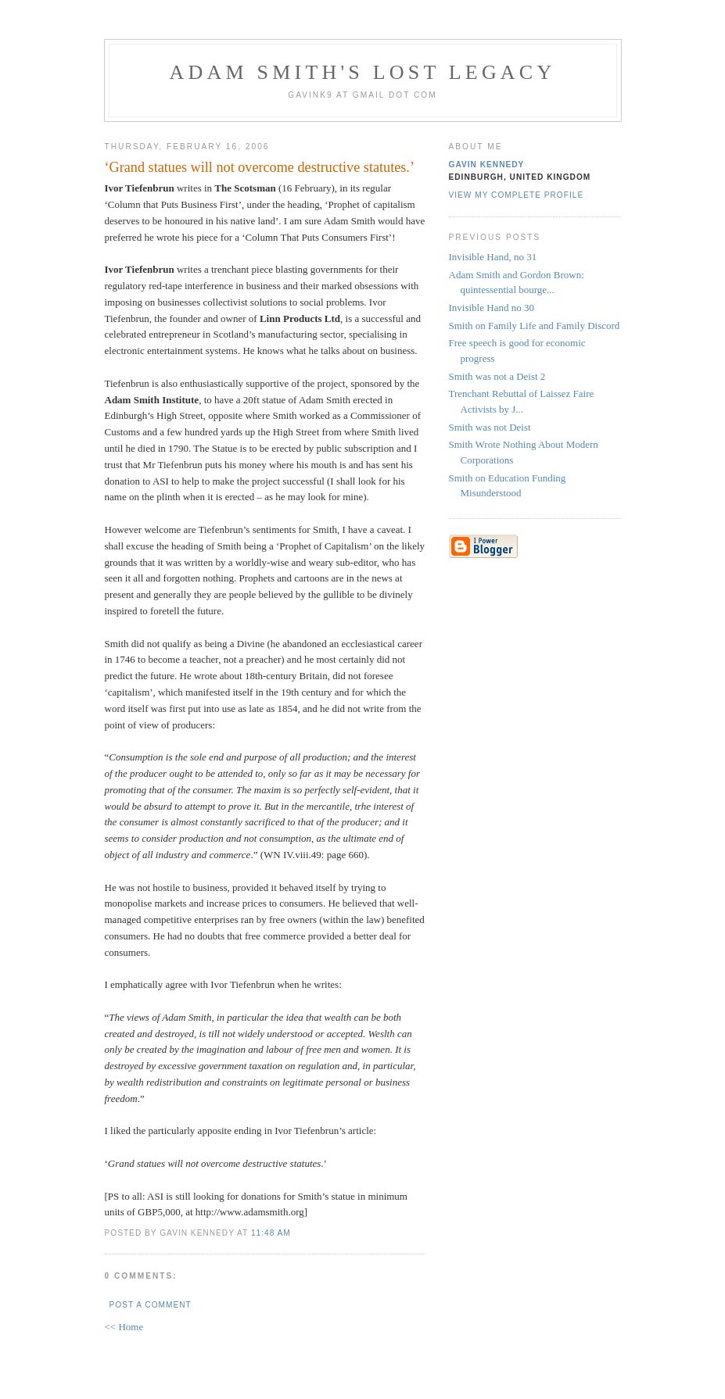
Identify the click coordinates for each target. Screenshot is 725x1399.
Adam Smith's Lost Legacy (363, 72)
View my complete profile (516, 195)
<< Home (124, 1327)
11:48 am (271, 1233)
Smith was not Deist (490, 427)
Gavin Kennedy (487, 164)
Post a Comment (150, 1305)
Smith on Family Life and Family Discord (534, 325)
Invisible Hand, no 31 (493, 257)
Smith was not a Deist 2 (497, 376)
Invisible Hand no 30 (491, 307)
